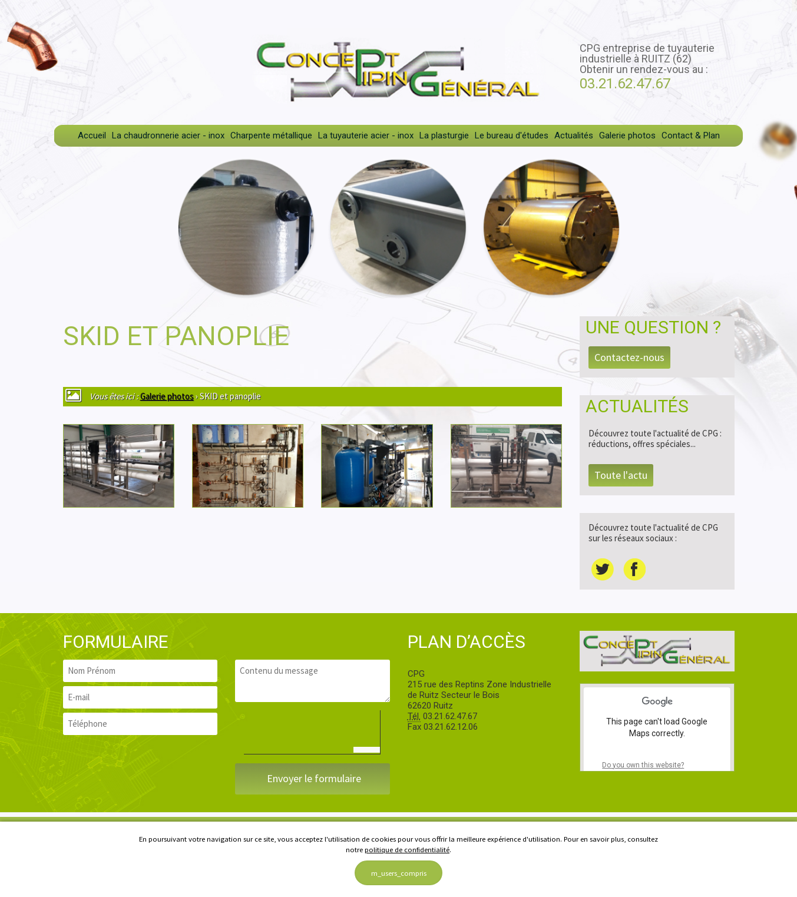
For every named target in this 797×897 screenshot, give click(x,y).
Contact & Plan (691, 135)
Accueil (92, 135)
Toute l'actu (620, 475)
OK (703, 765)
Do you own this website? (643, 765)
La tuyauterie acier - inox (366, 135)
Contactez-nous (629, 357)
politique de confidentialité (407, 849)
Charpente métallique (271, 135)
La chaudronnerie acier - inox (168, 135)
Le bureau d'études (511, 135)
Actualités (573, 135)
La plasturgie (444, 135)
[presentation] (333, 733)
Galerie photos (627, 135)
